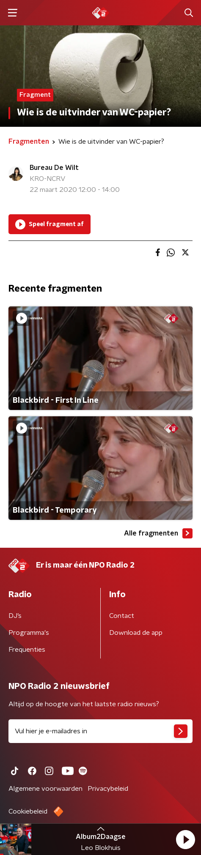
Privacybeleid (108, 788)
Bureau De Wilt (54, 167)
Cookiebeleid (27, 811)
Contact (121, 615)
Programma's (28, 632)
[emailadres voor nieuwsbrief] (100, 731)
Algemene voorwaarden (45, 788)
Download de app (135, 632)
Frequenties (26, 649)
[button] (185, 839)
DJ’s (15, 615)
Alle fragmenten (158, 533)
